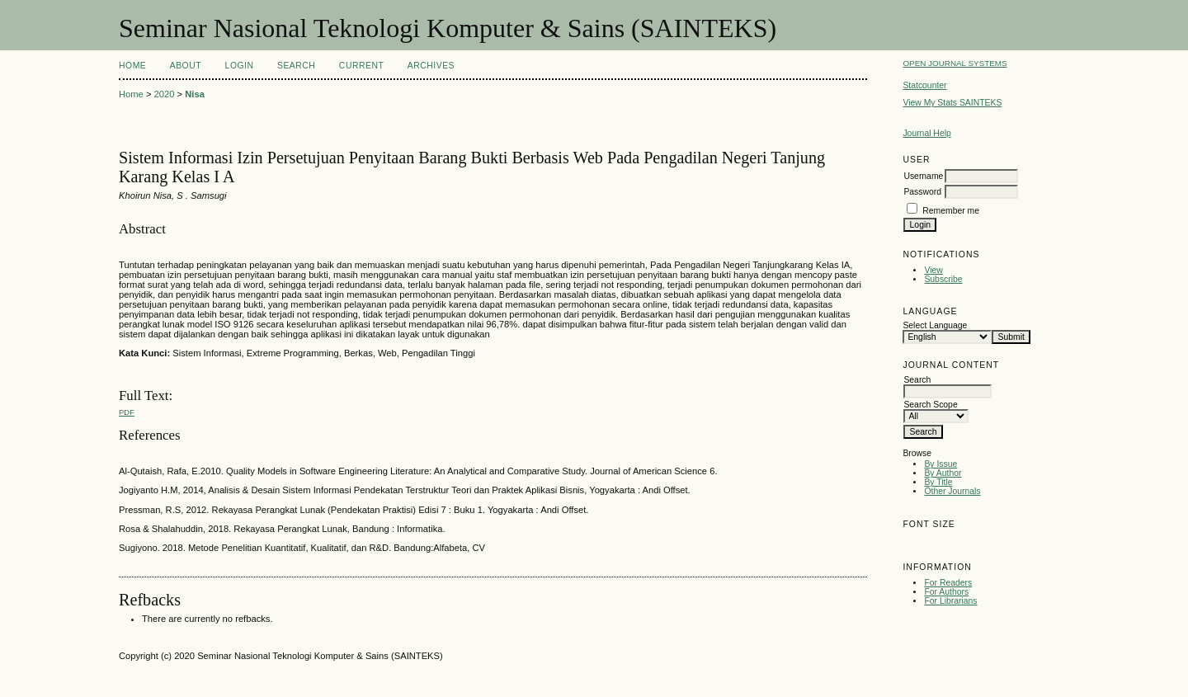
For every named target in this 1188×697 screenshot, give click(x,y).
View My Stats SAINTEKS (952, 102)
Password (922, 191)
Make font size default (944, 542)
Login (239, 65)
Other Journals (952, 491)
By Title (938, 482)
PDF (126, 412)
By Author (942, 473)
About (185, 65)
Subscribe (943, 279)
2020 (164, 94)
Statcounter (924, 85)
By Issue (940, 464)
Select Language (935, 325)
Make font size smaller (917, 542)
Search (296, 65)
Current (361, 65)
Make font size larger (970, 542)
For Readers (948, 582)
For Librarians (950, 600)
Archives (431, 65)
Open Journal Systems (954, 63)
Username (923, 176)
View (933, 270)
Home (132, 65)
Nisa (195, 94)
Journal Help (926, 133)
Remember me (950, 210)
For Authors (946, 591)
